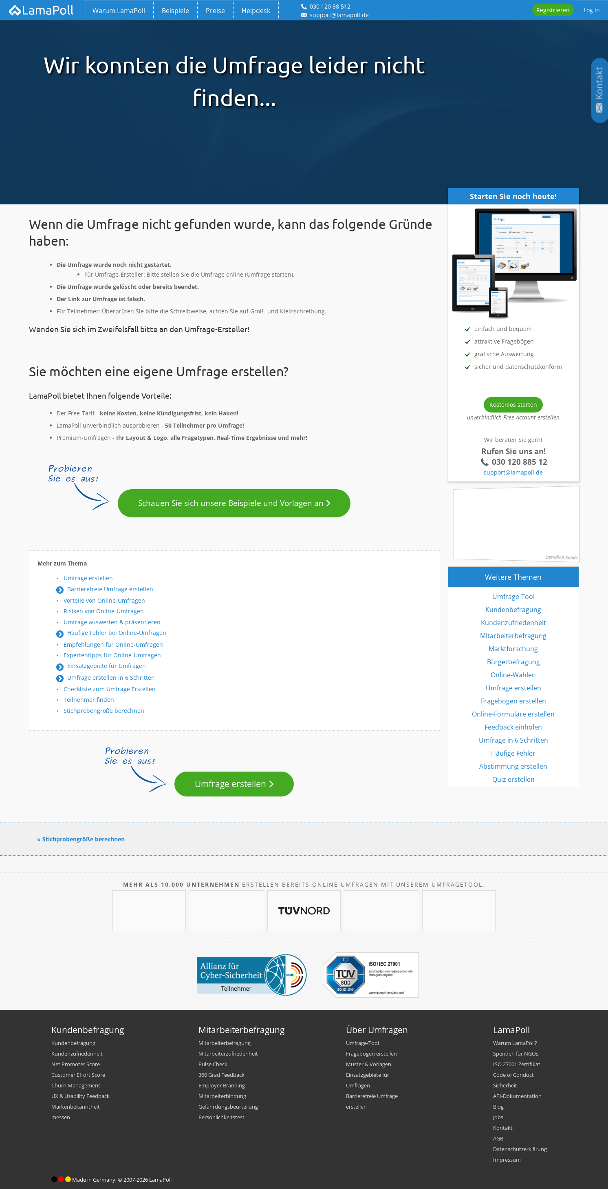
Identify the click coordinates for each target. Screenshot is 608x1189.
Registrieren (553, 10)
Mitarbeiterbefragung (513, 635)
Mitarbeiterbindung (222, 1096)
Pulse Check (212, 1064)
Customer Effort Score (78, 1074)
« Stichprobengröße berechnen (81, 839)
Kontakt (503, 1127)
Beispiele (175, 10)
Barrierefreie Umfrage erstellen (110, 589)
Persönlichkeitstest (221, 1117)
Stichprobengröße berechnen (104, 710)
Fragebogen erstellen (513, 701)
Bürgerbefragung (513, 661)
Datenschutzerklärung (520, 1149)
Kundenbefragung (513, 609)
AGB (498, 1138)
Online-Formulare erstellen (513, 714)
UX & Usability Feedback (80, 1096)
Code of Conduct (513, 1074)
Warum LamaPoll (119, 10)
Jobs (498, 1117)
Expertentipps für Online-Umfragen (112, 655)
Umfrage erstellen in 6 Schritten (111, 677)
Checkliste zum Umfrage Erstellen (110, 689)
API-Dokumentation (517, 1096)
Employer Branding (221, 1085)
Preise (215, 10)
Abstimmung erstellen (513, 766)
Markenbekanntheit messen (75, 1112)
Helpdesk (256, 10)
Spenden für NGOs (515, 1053)
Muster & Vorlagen (368, 1064)
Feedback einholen (513, 727)
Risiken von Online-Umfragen (104, 611)
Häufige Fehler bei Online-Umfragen (116, 633)
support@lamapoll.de (513, 472)
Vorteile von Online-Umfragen (104, 600)
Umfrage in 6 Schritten (513, 740)
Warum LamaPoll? (515, 1043)
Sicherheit (505, 1085)
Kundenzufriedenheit (513, 622)
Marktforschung (513, 648)
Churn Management (75, 1085)
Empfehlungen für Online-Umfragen (113, 644)
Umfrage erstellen (88, 578)
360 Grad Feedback (221, 1074)
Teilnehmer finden (89, 699)
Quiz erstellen (513, 779)
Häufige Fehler (513, 753)
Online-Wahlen (513, 674)
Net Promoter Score (75, 1064)
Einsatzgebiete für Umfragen (106, 666)
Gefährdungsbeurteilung (228, 1106)
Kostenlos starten (513, 404)
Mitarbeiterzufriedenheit (228, 1053)
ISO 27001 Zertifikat (516, 1064)
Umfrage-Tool (513, 596)
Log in (592, 10)
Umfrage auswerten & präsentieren (112, 622)
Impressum (507, 1159)
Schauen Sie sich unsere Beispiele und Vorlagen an (231, 503)
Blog (498, 1106)
